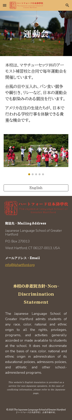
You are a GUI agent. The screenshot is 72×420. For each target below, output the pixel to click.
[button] (4, 5)
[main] (36, 33)
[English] (36, 188)
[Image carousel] (36, 154)
